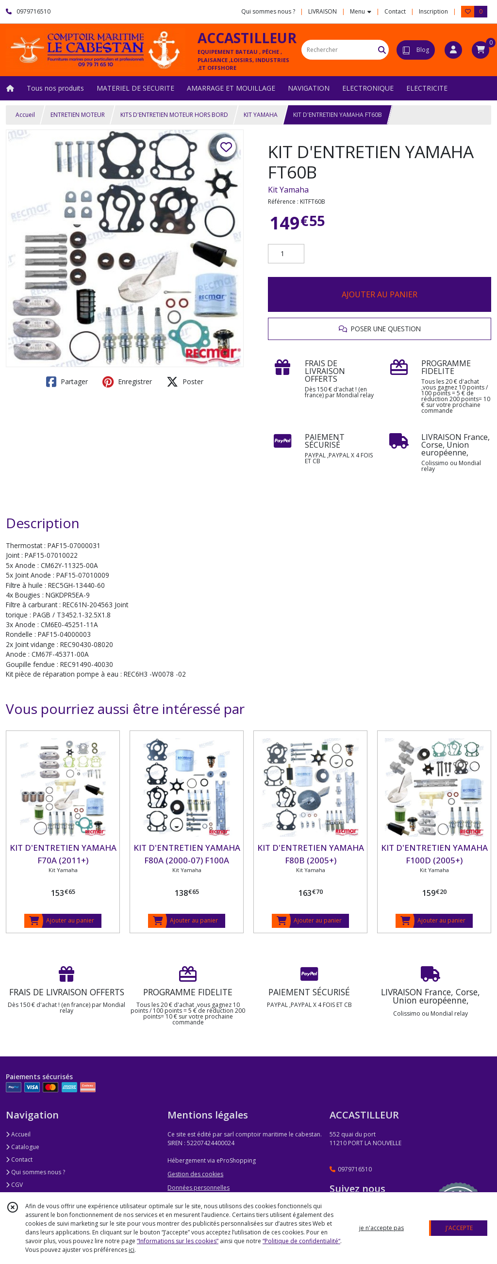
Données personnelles (198, 1187)
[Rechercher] (382, 49)
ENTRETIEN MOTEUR (77, 115)
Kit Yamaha (288, 189)
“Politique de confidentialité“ (301, 1241)
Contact (395, 11)
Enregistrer (127, 382)
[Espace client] (453, 50)
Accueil (25, 115)
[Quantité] (286, 253)
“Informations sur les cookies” (177, 1241)
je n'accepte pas (381, 1228)
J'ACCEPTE (459, 1228)
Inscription (433, 11)
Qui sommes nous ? (35, 1172)
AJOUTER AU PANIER (379, 294)
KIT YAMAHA (261, 115)
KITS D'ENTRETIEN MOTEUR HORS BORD (174, 115)
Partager (67, 382)
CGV (14, 1185)
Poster (184, 382)
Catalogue (22, 1147)
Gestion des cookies (195, 1174)
